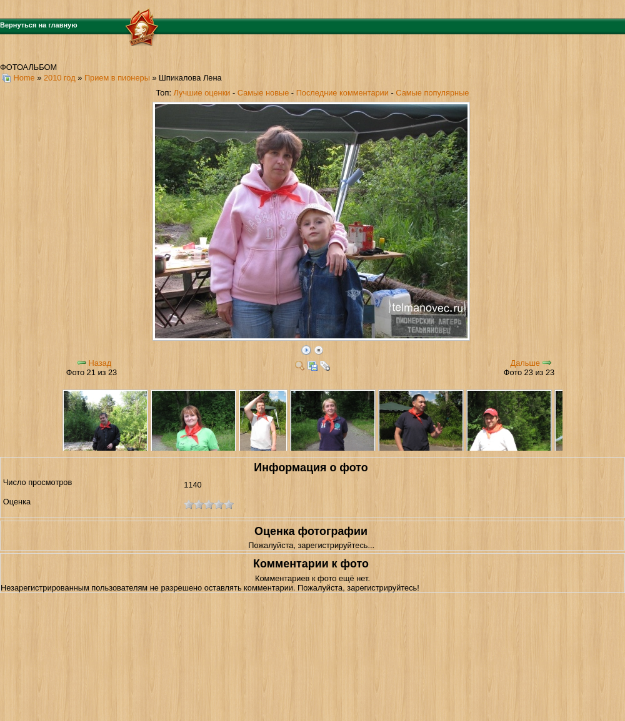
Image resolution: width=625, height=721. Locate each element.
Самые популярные (432, 92)
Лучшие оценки (202, 92)
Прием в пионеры (117, 77)
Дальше (525, 363)
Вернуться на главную (39, 25)
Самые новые (263, 92)
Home (24, 77)
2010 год (60, 77)
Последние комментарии (342, 92)
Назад (99, 363)
